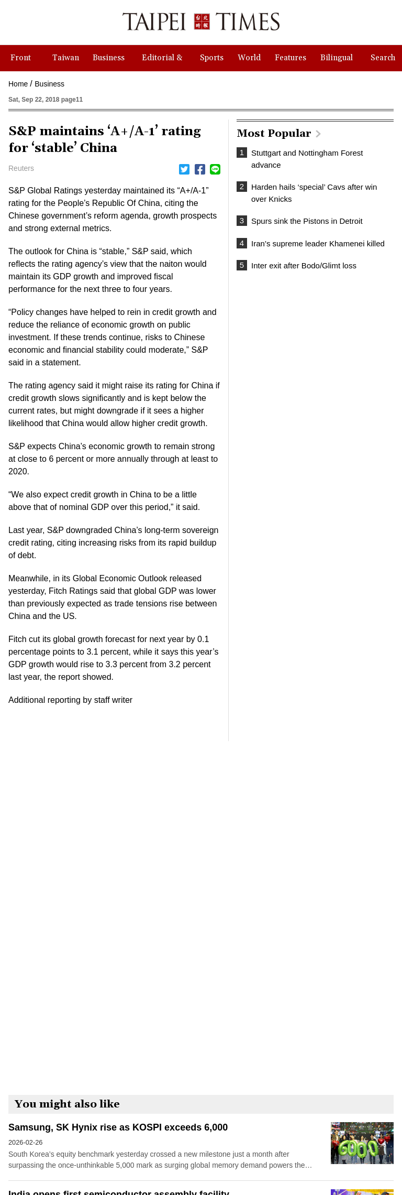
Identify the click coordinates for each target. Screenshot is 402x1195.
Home (18, 84)
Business (49, 84)
